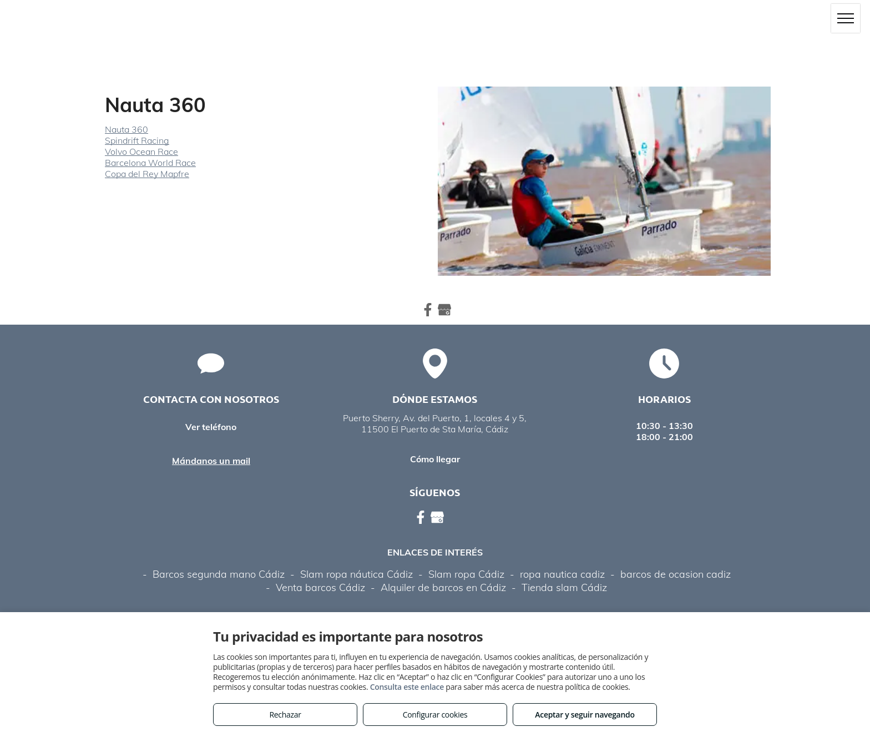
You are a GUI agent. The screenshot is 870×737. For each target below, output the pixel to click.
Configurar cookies (435, 714)
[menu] (845, 18)
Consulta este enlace (407, 687)
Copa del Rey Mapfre (147, 173)
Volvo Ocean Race (141, 151)
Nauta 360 (126, 129)
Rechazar (285, 714)
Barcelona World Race (150, 162)
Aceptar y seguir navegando (584, 714)
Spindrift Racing (137, 140)
